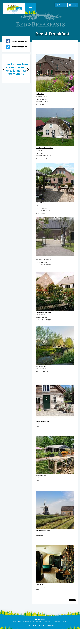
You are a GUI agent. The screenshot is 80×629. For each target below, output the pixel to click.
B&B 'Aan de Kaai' (41, 366)
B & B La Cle (39, 584)
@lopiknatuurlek (19, 42)
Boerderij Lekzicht (41, 475)
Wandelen (21, 622)
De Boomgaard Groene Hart (44, 312)
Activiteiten (62, 5)
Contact (74, 5)
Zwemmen (47, 622)
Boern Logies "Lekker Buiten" (44, 148)
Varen (27, 622)
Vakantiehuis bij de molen (43, 530)
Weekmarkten (56, 622)
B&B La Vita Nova (41, 203)
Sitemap (27, 625)
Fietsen (14, 622)
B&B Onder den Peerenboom (44, 257)
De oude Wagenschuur (42, 421)
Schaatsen (65, 622)
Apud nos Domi (40, 94)
